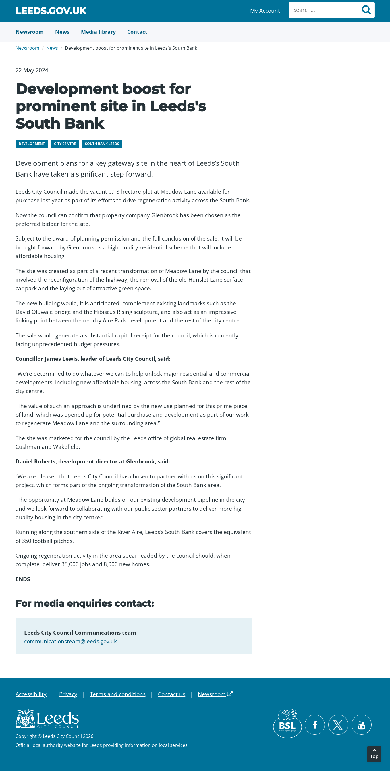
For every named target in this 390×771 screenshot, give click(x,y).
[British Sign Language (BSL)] (287, 723)
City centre (65, 143)
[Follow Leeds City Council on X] (338, 724)
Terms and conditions (118, 694)
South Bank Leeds (102, 143)
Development (32, 143)
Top (374, 756)
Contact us (171, 694)
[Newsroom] (30, 31)
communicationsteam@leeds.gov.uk (70, 641)
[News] (62, 31)
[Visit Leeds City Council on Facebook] (315, 725)
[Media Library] (98, 31)
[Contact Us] (137, 31)
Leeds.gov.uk (51, 11)
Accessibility (31, 694)
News (52, 48)
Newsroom (27, 48)
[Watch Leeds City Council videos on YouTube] (362, 725)
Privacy (68, 694)
